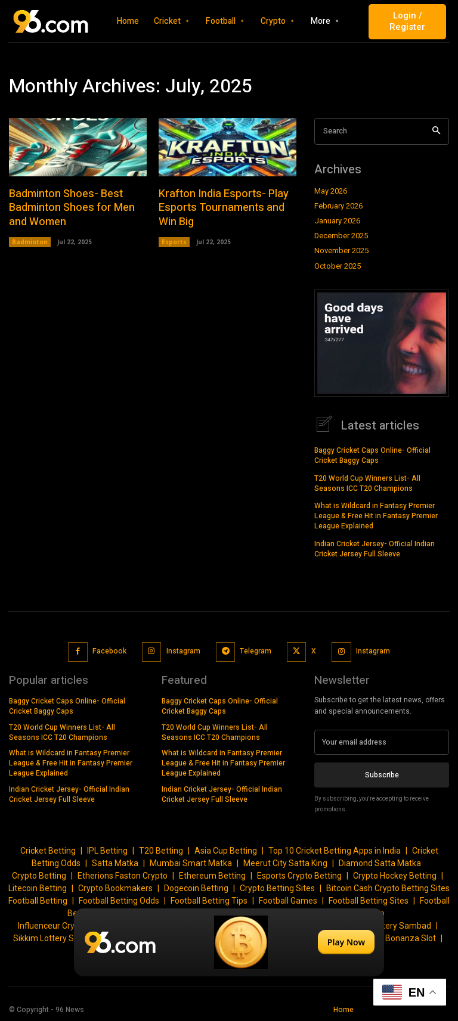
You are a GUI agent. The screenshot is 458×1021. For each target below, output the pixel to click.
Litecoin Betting (37, 887)
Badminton (30, 241)
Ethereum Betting (212, 875)
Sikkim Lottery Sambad (57, 937)
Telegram (255, 650)
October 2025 (337, 266)
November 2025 (341, 250)
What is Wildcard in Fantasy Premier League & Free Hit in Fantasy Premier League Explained (376, 515)
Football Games (288, 900)
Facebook (109, 650)
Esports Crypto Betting (299, 875)
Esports (174, 241)
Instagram (183, 650)
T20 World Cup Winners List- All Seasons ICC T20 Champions (367, 482)
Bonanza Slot (410, 937)
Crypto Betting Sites (277, 887)
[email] (381, 741)
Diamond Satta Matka (380, 862)
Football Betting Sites (369, 900)
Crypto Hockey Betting (395, 875)
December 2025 (341, 236)
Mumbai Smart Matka (191, 862)
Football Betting (37, 900)
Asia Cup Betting (225, 850)
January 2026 (337, 221)
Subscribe (382, 773)
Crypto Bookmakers (115, 887)
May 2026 (330, 191)
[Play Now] (229, 942)
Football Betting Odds (119, 900)
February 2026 (338, 206)
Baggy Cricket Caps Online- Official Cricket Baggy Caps (372, 454)
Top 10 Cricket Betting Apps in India (334, 850)
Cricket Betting (48, 850)
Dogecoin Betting (196, 887)
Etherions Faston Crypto (123, 875)
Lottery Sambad (400, 925)
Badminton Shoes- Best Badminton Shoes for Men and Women (72, 207)
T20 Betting (161, 850)
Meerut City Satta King (285, 862)
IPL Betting (107, 850)
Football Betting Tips (209, 900)
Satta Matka (115, 862)
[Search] (436, 131)
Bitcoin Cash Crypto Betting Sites (388, 887)
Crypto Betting (39, 875)
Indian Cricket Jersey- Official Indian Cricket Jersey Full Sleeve (374, 548)
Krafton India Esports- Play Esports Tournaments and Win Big (224, 207)
